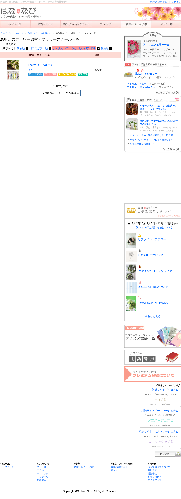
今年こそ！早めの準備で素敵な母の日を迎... (152, 135)
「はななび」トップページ (11, 33)
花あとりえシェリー (146, 73)
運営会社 (152, 473)
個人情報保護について (159, 467)
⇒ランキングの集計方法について (153, 227)
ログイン (176, 1)
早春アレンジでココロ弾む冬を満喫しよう (151, 139)
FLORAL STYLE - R (150, 255)
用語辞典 (41, 480)
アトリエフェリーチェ (156, 44)
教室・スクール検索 (84, 467)
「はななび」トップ (15, 24)
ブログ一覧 (42, 477)
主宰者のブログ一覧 (166, 24)
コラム (40, 470)
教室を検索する (136, 24)
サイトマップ (154, 480)
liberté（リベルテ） (40, 64)
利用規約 (152, 470)
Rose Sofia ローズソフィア (155, 271)
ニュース (45, 24)
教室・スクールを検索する (39, 33)
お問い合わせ (154, 477)
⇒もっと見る (153, 316)
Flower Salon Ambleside (153, 302)
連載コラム (75, 24)
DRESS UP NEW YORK (153, 286)
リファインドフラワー (152, 239)
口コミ (31, 69)
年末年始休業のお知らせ (142, 144)
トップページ (7, 467)
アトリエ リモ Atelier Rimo (141, 87)
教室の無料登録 (158, 1)
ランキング (106, 24)
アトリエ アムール (138, 83)
